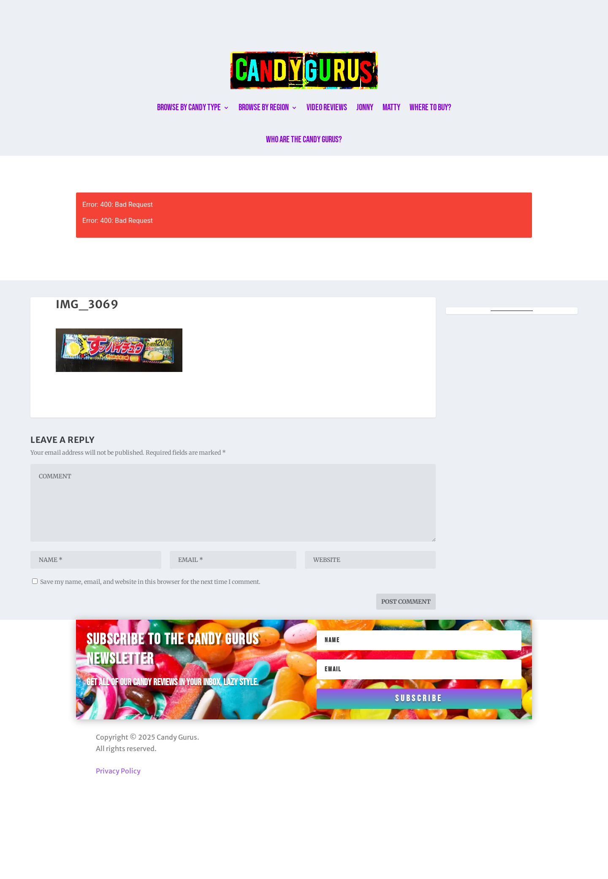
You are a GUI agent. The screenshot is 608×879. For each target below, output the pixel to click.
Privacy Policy (118, 771)
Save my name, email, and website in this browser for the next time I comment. (150, 582)
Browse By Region (264, 107)
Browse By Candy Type (189, 107)
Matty (391, 107)
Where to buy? (430, 107)
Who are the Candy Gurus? (304, 139)
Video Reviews (327, 107)
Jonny (364, 107)
